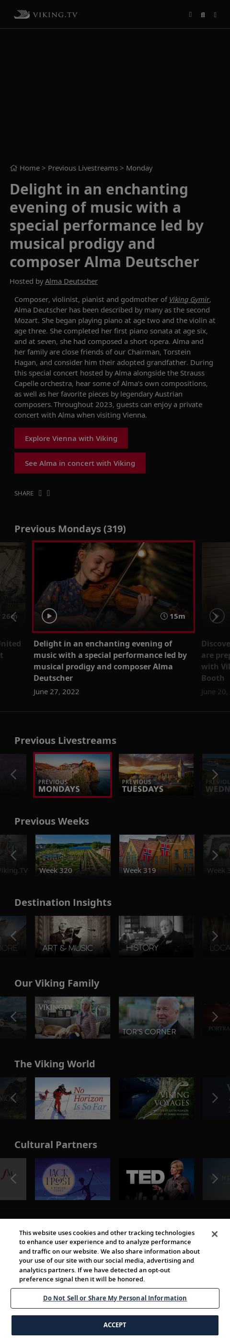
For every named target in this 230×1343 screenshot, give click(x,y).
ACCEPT (115, 1325)
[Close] (214, 1234)
